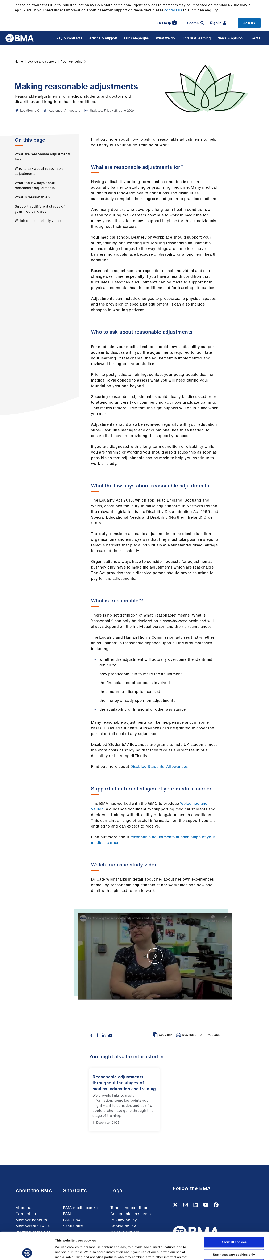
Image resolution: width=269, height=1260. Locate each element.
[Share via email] (110, 1035)
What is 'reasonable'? (32, 197)
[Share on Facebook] (97, 1035)
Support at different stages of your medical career (40, 209)
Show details (220, 1251)
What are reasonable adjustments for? (43, 157)
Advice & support (103, 38)
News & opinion (230, 38)
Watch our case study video (38, 220)
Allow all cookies (234, 1214)
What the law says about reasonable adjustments (35, 185)
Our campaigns (136, 38)
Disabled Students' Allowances (158, 766)
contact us (173, 10)
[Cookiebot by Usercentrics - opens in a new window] (27, 1252)
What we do (165, 38)
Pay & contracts (69, 38)
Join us (249, 22)
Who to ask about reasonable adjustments (39, 171)
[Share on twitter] (91, 1035)
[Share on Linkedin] (104, 1035)
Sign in (218, 22)
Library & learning (196, 38)
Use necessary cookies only (234, 1227)
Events (254, 38)
